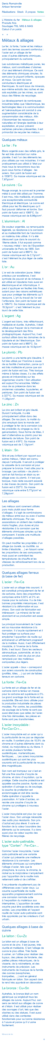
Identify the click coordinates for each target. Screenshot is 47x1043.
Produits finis (9, 23)
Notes (40, 12)
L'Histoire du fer (11, 20)
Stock (20, 12)
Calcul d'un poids (12, 29)
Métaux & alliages (32, 20)
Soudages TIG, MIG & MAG (17, 26)
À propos (30, 12)
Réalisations (8, 12)
